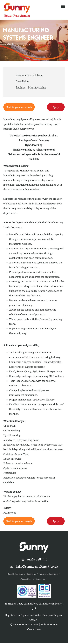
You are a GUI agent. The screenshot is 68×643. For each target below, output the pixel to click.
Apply (56, 107)
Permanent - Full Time (29, 75)
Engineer (21, 87)
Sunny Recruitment (17, 8)
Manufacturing (37, 87)
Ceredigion (22, 81)
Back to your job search (19, 107)
